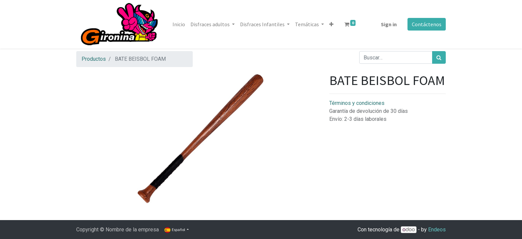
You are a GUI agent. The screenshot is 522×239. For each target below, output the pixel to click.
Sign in (389, 24)
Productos (94, 59)
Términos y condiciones (357, 103)
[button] (331, 24)
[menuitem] (179, 24)
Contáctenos (426, 24)
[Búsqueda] (439, 57)
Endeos (437, 229)
